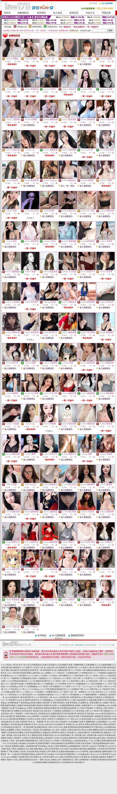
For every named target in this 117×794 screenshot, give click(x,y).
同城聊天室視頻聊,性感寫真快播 (103, 760)
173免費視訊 (42, 678)
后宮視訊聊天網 (17, 724)
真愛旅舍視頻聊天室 (58, 689)
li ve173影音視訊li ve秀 (79, 676)
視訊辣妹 (90, 714)
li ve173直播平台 (26, 667)
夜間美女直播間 (42, 705)
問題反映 (106, 13)
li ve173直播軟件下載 (74, 689)
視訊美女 (47, 711)
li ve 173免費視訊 (100, 673)
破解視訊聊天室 (100, 670)
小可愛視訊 (98, 708)
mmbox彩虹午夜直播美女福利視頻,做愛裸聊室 (78, 749)
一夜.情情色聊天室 (46, 670)
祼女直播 (53, 705)
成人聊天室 (96, 667)
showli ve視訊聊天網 (61, 697)
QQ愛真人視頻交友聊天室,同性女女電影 (76, 730)
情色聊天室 (62, 667)
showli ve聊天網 (13, 673)
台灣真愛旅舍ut (75, 697)
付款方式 (90, 13)
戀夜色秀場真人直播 (61, 703)
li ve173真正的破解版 (94, 684)
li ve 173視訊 (24, 692)
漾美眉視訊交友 (44, 714)
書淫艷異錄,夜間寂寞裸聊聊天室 (80, 727)
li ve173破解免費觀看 (88, 695)
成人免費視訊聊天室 (62, 670)
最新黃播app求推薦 (28, 703)
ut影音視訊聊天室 (27, 697)
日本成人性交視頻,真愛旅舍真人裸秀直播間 (70, 738)
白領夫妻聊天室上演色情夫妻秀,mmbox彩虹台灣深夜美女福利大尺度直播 (58, 757)
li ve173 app (87, 686)
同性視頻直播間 (29, 705)
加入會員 (57, 13)
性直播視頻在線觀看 (68, 708)
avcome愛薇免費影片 (105, 665)
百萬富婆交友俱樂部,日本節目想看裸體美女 (24, 733)
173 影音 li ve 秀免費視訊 (69, 695)
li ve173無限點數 (46, 684)
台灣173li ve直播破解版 (76, 684)
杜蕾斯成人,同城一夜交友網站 (13, 741)
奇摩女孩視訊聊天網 (93, 724)
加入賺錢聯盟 (58, 635)
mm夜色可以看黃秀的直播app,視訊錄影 (37, 738)
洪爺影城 (15, 667)
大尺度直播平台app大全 (14, 700)
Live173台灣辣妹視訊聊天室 (39, 681)
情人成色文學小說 (50, 667)
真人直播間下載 (106, 703)
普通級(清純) (52, 27)
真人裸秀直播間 (92, 703)
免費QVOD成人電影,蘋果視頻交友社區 (22, 760)
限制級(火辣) (22, 27)
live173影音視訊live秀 (80, 711)
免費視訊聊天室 (57, 714)
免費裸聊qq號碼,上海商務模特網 (24, 746)
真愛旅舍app (8, 676)
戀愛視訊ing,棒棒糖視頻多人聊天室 (74, 746)
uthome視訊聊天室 (12, 697)
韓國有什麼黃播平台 (44, 703)
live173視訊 (69, 719)
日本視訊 (30, 719)
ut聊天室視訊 (108, 708)
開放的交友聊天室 (32, 700)
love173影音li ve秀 (68, 678)
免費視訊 (17, 711)
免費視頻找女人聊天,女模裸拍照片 (76, 760)
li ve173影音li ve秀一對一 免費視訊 (72, 692)
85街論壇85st (52, 665)
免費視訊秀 (99, 716)
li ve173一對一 (76, 686)
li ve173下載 (44, 689)
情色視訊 (60, 716)
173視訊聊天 (18, 714)
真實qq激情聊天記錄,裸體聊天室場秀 (66, 743)
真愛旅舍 (98, 697)
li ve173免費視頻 (39, 695)
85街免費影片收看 (65, 665)
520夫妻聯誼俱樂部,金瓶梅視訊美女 (46, 762)
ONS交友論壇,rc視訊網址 (16, 743)
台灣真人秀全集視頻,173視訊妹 (26, 730)
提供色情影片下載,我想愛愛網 (93, 743)
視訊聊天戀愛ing (26, 673)
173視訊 (27, 714)
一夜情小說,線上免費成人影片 (50, 760)
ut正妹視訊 (44, 716)
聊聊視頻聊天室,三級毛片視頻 (37, 741)
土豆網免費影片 (90, 665)
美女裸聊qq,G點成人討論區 (49, 746)
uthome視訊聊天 (33, 716)
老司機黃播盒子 (13, 703)
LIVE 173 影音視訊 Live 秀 (13, 689)
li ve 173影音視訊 (10, 695)
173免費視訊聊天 (72, 673)
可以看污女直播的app (17, 708)
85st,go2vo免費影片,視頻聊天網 (15, 757)
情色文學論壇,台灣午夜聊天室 (47, 751)
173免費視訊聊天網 (31, 684)
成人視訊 (16, 722)
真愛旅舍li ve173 (52, 695)
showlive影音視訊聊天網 (101, 719)
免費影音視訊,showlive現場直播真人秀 (58, 735)
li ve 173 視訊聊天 (37, 692)
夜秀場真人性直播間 (78, 703)
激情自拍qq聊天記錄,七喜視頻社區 (102, 738)
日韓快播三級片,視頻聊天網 (85, 735)
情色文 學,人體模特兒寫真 (32, 735)
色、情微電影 (38, 722)
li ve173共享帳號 (59, 684)
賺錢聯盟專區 (77, 635)
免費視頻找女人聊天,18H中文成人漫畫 (52, 727)
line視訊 (37, 719)
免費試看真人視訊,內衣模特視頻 (46, 749)
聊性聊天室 (59, 638)
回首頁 (7, 13)
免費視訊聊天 (21, 716)
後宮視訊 (107, 716)
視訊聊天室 (81, 714)
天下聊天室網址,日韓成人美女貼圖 (20, 751)
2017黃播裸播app (46, 700)
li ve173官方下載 (109, 684)
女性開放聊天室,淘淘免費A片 (73, 762)
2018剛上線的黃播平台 (79, 700)
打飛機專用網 (78, 665)
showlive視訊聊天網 (10, 719)
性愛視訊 (23, 722)
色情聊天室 (72, 667)
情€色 (30, 722)
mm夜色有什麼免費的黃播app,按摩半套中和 (29, 754)
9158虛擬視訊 (59, 719)
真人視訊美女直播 (72, 716)
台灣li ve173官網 (39, 676)
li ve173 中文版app (32, 689)
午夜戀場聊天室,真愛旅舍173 (102, 733)
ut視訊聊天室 (10, 716)
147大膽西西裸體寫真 (65, 705)
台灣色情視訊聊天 (87, 716)
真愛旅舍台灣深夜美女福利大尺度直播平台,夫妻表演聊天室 (66, 733)
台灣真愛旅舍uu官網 (38, 665)
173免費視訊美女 (86, 673)
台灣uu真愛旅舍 (88, 697)
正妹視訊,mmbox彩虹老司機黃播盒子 (62, 754)
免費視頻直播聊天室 (51, 708)
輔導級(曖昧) (37, 27)
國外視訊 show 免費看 (42, 673)
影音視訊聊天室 (70, 714)
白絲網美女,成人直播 (24, 749)
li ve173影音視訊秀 (24, 695)
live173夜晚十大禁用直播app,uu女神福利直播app (69, 741)
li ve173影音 (65, 686)
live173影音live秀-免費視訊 (100, 711)
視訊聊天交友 (38, 711)
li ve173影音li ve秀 (8, 665)
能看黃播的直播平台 (97, 700)
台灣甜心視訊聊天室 (11, 670)
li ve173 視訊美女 (58, 673)
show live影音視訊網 (83, 719)
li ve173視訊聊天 (20, 676)
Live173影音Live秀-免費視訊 (49, 686)
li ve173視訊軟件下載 (106, 689)
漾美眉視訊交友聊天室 (29, 670)
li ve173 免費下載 (90, 689)
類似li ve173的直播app (9, 686)
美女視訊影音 (26, 711)
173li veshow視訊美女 (94, 692)
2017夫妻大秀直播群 (85, 708)
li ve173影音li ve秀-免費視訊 (82, 670)
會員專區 (41, 13)
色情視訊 (53, 716)
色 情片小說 (38, 667)
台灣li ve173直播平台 (84, 678)
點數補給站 (23, 13)
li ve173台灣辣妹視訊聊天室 (16, 681)
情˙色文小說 (21, 665)
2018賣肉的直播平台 (62, 700)
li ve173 (30, 676)
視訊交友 (34, 714)
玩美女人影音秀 (47, 719)
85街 (28, 665)
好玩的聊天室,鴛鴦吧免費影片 (39, 743)
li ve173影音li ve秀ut (100, 686)
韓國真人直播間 (16, 705)
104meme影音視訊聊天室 (104, 714)
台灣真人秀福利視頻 (35, 708)
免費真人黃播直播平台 (84, 705)
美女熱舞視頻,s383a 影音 (49, 730)
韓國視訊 (22, 719)
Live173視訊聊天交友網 (14, 684)
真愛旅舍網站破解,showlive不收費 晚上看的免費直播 (80, 751)
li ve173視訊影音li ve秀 (93, 681)
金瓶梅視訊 (66, 711)
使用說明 (73, 13)
